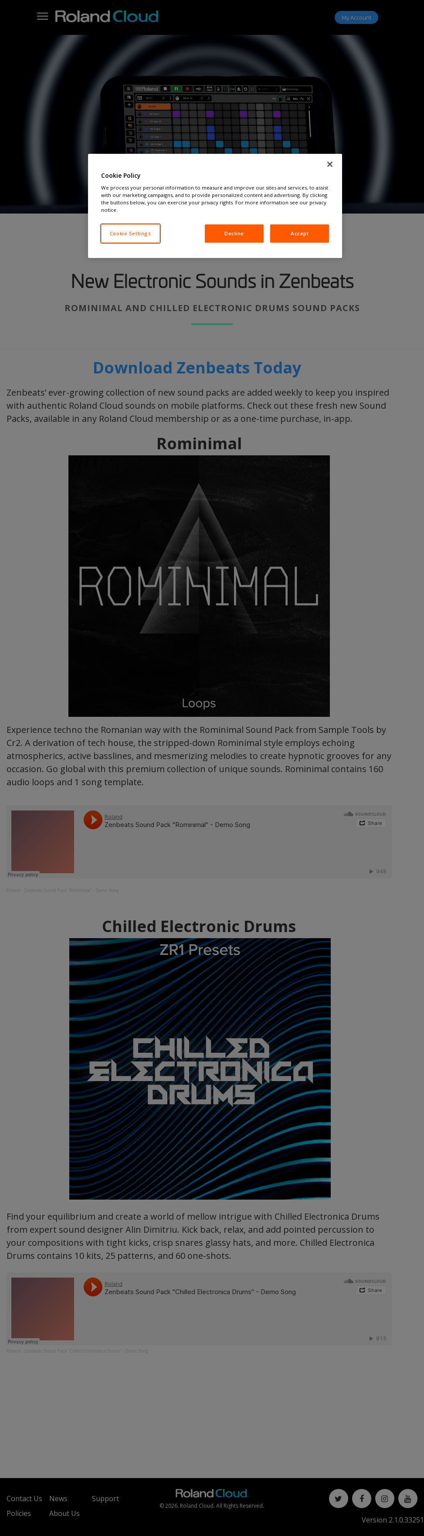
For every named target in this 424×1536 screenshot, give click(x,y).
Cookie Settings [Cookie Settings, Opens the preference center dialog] (130, 233)
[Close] (329, 164)
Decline (234, 233)
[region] (215, 206)
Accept (300, 233)
